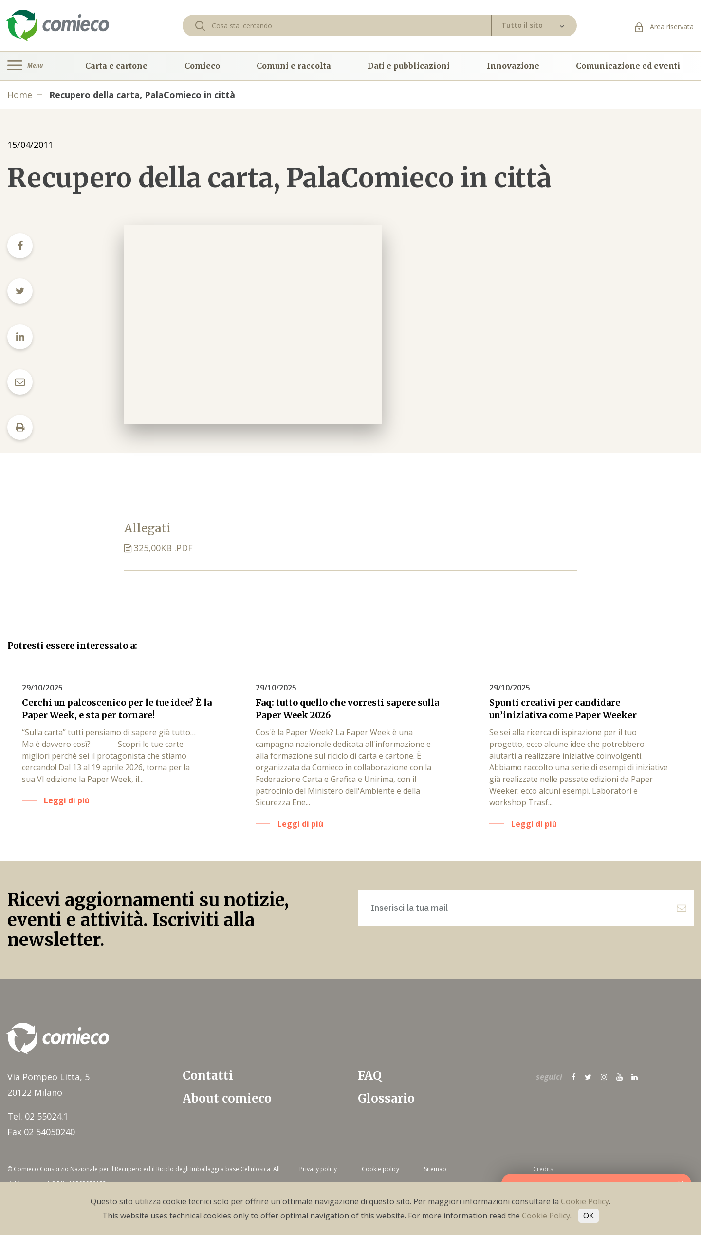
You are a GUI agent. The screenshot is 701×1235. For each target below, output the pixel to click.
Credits (543, 1169)
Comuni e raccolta (294, 66)
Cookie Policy (585, 1201)
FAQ (370, 1075)
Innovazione (513, 66)
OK (588, 1215)
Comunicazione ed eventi (628, 66)
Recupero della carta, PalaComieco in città (142, 95)
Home (19, 95)
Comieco (202, 66)
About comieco (227, 1098)
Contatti (208, 1075)
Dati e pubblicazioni (409, 66)
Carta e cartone (116, 66)
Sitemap (435, 1169)
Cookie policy (380, 1169)
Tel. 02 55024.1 (37, 1116)
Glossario (386, 1098)
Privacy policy (318, 1169)
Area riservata (664, 26)
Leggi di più (67, 800)
